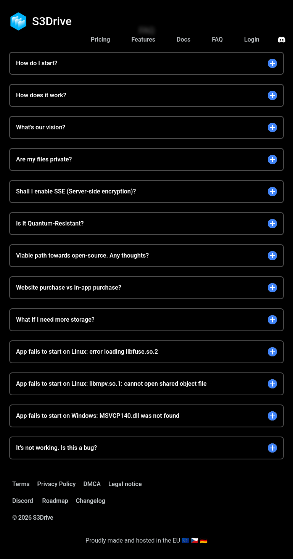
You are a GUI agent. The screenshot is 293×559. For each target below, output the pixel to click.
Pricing (100, 39)
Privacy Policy (56, 484)
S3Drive (52, 21)
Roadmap (55, 500)
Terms (21, 484)
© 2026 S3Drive (32, 517)
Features (143, 39)
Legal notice (125, 484)
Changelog (90, 500)
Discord (22, 500)
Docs (183, 39)
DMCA (92, 484)
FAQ (217, 39)
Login (251, 39)
